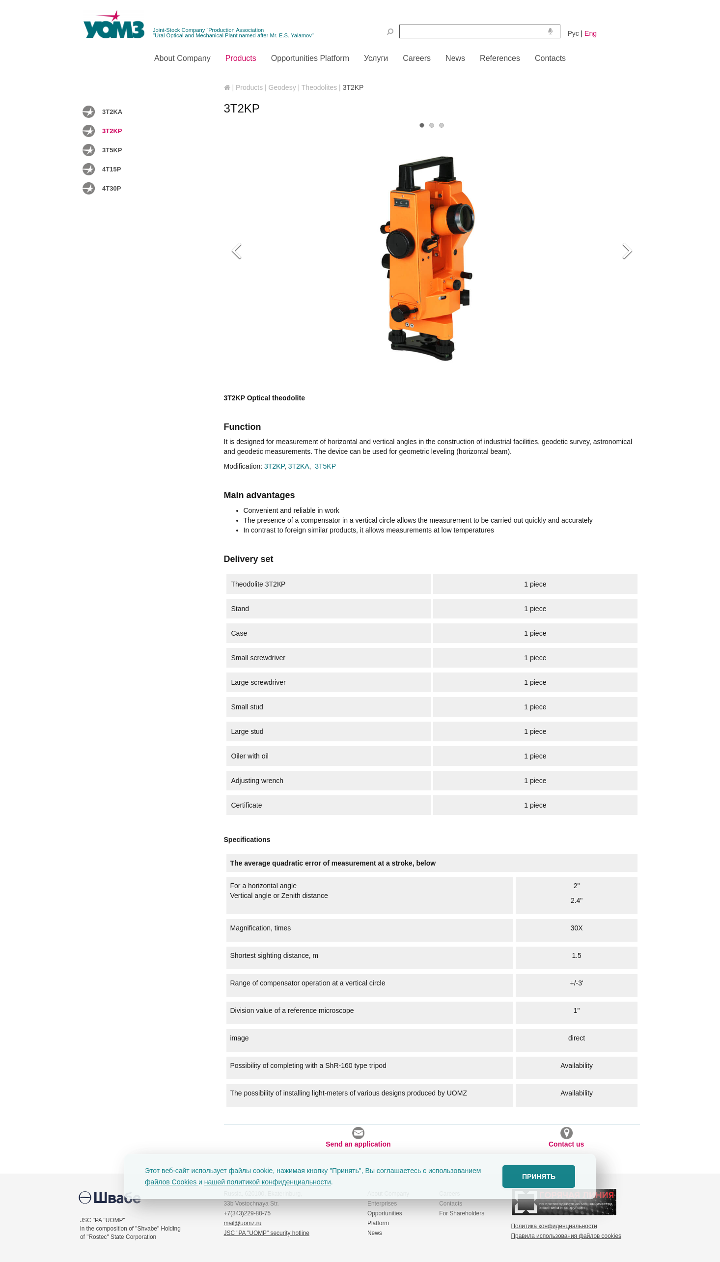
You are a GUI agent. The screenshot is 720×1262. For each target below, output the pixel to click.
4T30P (111, 188)
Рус (573, 33)
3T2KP (112, 131)
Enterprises (382, 1203)
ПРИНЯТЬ (538, 1176)
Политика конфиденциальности (554, 1226)
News (374, 1233)
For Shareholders (461, 1213)
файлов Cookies (171, 1182)
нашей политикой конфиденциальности (267, 1182)
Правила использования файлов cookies (566, 1236)
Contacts (450, 1203)
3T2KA (112, 111)
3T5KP (112, 150)
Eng (590, 33)
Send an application (358, 1137)
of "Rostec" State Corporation (118, 1237)
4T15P (111, 169)
